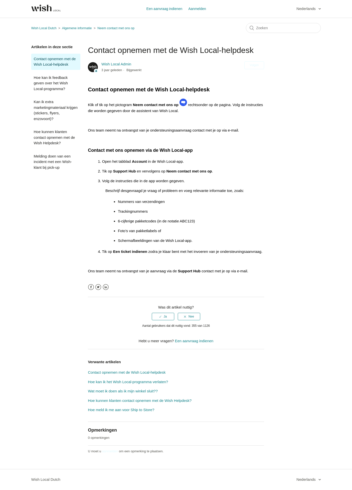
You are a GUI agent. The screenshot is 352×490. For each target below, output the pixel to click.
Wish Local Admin (116, 64)
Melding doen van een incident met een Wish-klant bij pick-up (53, 161)
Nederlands (307, 8)
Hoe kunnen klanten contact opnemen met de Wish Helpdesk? (54, 137)
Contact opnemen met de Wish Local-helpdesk (55, 62)
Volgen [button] (254, 65)
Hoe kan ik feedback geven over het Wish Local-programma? (51, 83)
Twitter (98, 287)
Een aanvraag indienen (164, 9)
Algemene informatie (77, 28)
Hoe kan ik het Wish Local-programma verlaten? (128, 382)
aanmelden (110, 451)
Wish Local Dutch (43, 28)
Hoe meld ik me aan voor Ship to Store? (121, 410)
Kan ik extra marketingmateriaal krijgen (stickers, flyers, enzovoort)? (56, 110)
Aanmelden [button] (197, 9)
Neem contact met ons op (115, 28)
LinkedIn (106, 287)
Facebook (91, 287)
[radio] (163, 316)
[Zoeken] (283, 28)
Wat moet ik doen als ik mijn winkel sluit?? (123, 391)
